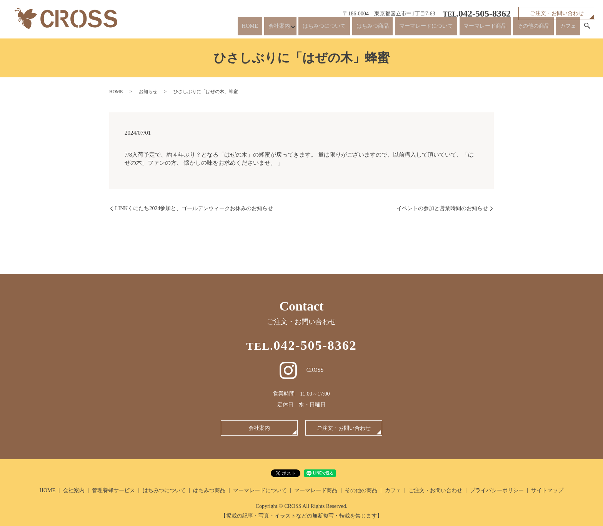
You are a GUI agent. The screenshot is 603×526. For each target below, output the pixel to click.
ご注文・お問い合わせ (557, 13)
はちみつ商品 (352, 28)
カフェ (567, 28)
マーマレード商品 (476, 28)
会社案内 (244, 28)
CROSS (301, 370)
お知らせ (148, 91)
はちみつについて (299, 28)
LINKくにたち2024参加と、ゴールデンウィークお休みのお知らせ (194, 208)
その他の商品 (529, 28)
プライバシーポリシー (497, 490)
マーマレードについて (411, 28)
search (587, 28)
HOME (212, 28)
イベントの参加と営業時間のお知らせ (442, 208)
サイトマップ (547, 490)
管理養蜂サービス (113, 490)
